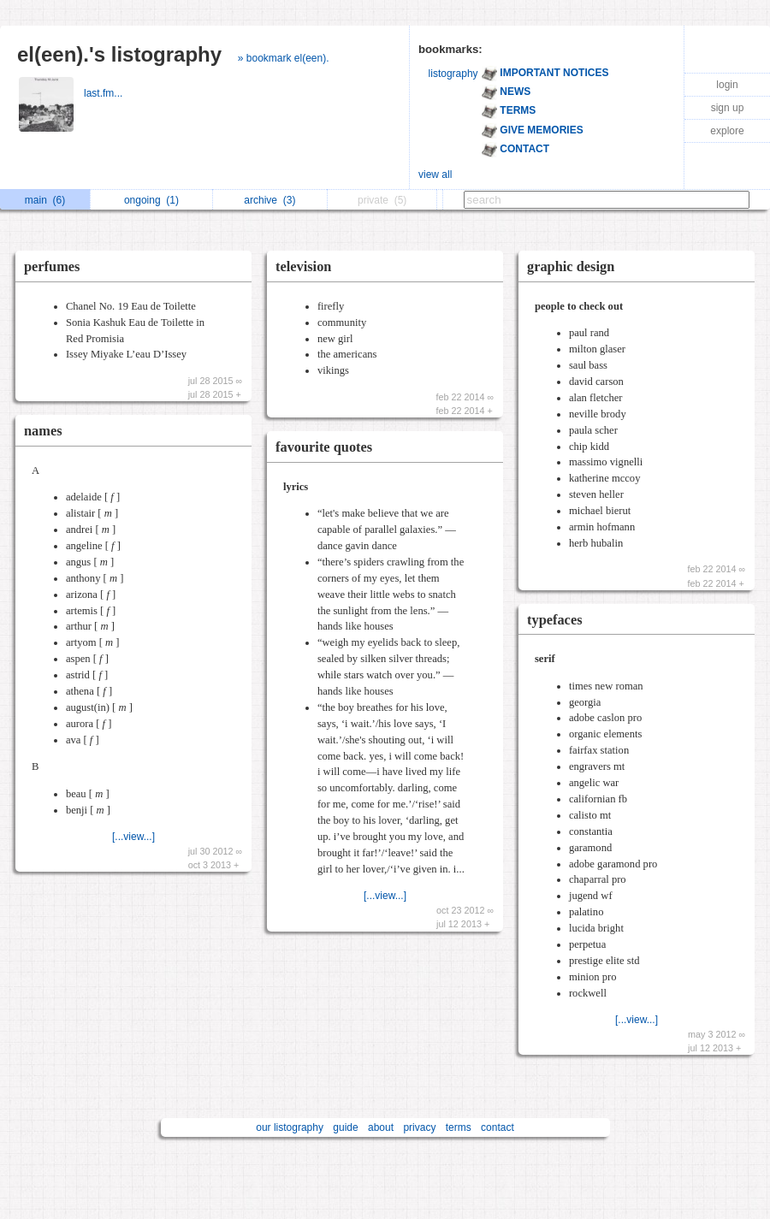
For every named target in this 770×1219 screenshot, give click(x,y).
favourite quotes (323, 447)
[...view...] (133, 837)
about (381, 1127)
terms (458, 1127)
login (726, 85)
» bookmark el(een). (283, 58)
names (43, 431)
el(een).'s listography (119, 54)
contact (497, 1127)
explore (726, 131)
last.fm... (105, 93)
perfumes (52, 266)
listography (453, 74)
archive (269, 200)
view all (435, 174)
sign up (727, 108)
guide (345, 1127)
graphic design (570, 266)
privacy (419, 1127)
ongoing (151, 200)
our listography (289, 1127)
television (303, 266)
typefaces (555, 620)
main (45, 200)
